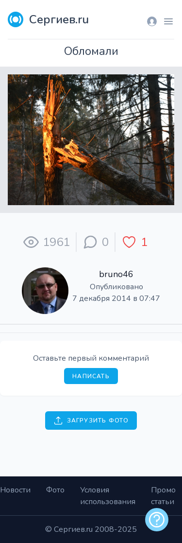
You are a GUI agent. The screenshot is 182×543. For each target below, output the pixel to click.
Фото (55, 490)
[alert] (156, 519)
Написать (91, 376)
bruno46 (116, 274)
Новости (15, 490)
